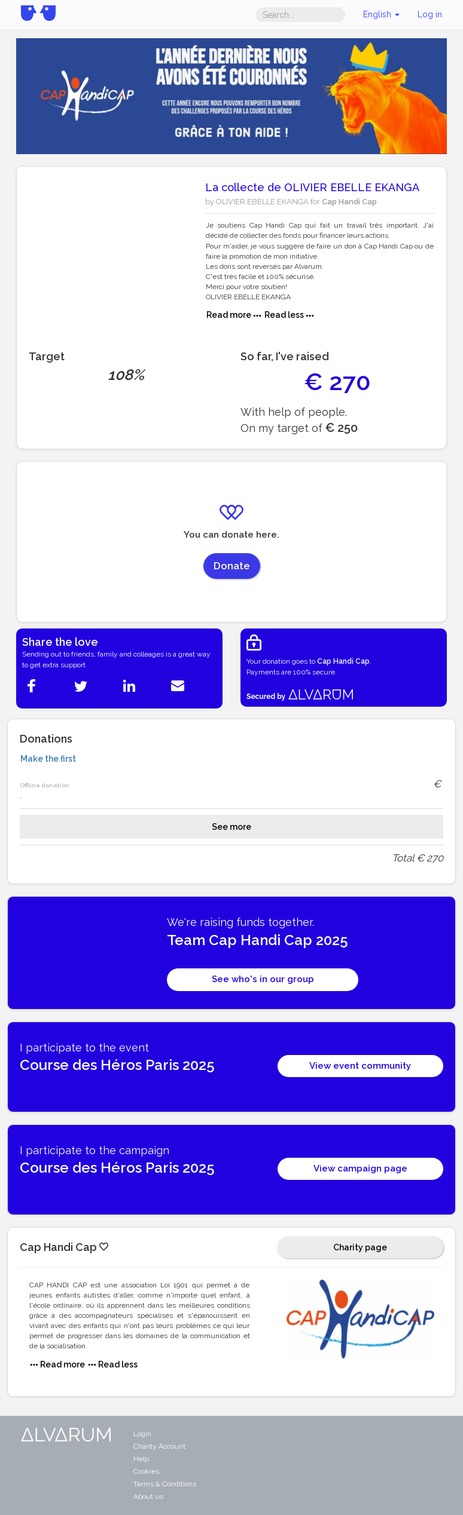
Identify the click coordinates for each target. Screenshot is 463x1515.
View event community (360, 1065)
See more (231, 827)
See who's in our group (263, 979)
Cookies (146, 1471)
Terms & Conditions (164, 1484)
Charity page (360, 1247)
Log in (430, 14)
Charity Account (159, 1446)
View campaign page (360, 1168)
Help (141, 1459)
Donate (232, 566)
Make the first (48, 758)
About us (148, 1496)
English (381, 14)
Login (142, 1434)
